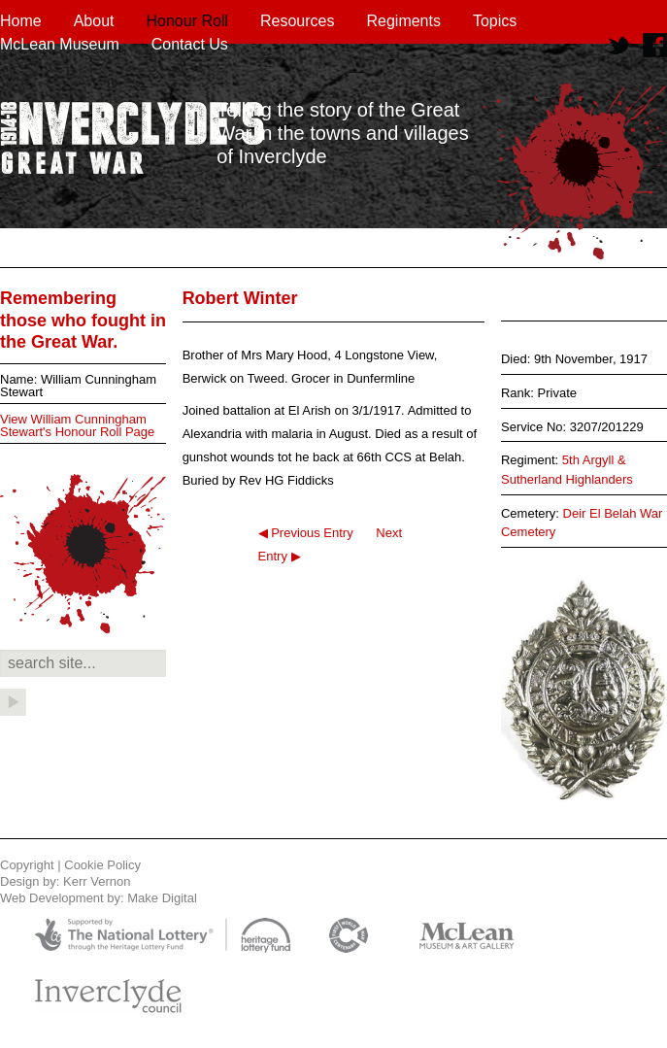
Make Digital (162, 898)
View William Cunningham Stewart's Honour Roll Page (77, 425)
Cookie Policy (102, 865)
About (94, 21)
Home (21, 21)
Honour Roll (187, 21)
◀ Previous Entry (305, 532)
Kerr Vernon (96, 881)
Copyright (27, 865)
